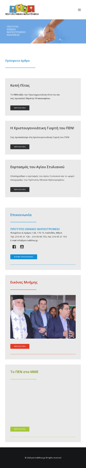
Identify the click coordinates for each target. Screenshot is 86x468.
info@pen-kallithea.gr (27, 240)
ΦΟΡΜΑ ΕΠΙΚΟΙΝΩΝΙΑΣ (23, 257)
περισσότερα (20, 108)
